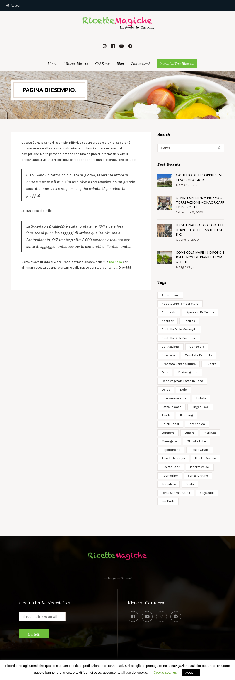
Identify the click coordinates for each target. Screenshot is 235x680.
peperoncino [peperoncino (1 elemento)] (171, 450)
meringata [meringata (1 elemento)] (169, 441)
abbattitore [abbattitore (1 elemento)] (170, 295)
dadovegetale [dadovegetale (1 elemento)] (188, 372)
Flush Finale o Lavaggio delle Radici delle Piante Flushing (200, 229)
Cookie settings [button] (165, 672)
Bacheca (115, 262)
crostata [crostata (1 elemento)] (168, 355)
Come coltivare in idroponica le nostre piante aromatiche (200, 257)
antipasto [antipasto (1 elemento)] (169, 312)
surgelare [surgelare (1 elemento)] (169, 484)
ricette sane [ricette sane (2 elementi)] (171, 467)
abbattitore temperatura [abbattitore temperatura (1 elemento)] (180, 304)
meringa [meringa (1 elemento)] (210, 433)
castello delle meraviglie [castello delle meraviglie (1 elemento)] (179, 329)
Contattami (140, 63)
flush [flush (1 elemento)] (166, 415)
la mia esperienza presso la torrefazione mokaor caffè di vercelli (200, 202)
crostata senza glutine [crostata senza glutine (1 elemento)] (179, 364)
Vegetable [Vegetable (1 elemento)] (207, 493)
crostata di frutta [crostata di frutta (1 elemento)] (198, 355)
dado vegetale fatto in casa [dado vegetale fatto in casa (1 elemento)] (182, 381)
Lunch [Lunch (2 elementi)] (189, 433)
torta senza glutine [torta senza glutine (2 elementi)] (176, 493)
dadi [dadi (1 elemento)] (165, 372)
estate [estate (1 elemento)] (201, 398)
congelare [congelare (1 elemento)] (196, 347)
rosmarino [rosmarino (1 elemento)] (170, 476)
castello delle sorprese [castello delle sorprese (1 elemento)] (179, 338)
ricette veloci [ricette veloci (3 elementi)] (200, 467)
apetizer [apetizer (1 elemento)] (168, 321)
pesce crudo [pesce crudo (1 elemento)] (199, 450)
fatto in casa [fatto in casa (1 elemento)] (172, 407)
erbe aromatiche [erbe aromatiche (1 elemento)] (174, 398)
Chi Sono (102, 63)
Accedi (13, 5)
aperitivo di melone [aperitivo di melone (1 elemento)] (200, 312)
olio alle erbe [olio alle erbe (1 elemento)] (196, 441)
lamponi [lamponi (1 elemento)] (168, 433)
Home (52, 63)
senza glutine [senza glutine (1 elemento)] (198, 476)
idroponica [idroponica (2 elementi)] (197, 424)
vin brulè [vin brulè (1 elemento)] (168, 501)
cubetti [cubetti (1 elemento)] (211, 364)
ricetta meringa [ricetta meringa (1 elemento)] (173, 458)
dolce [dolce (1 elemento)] (166, 390)
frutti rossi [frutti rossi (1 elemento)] (170, 424)
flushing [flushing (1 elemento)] (186, 415)
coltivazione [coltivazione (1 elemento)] (170, 347)
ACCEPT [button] (191, 672)
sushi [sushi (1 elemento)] (190, 484)
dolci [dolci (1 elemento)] (183, 390)
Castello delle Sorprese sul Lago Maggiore (199, 177)
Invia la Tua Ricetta (177, 63)
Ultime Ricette (76, 63)
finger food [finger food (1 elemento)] (200, 407)
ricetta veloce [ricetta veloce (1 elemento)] (205, 458)
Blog (120, 63)
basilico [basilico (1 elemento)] (189, 321)
